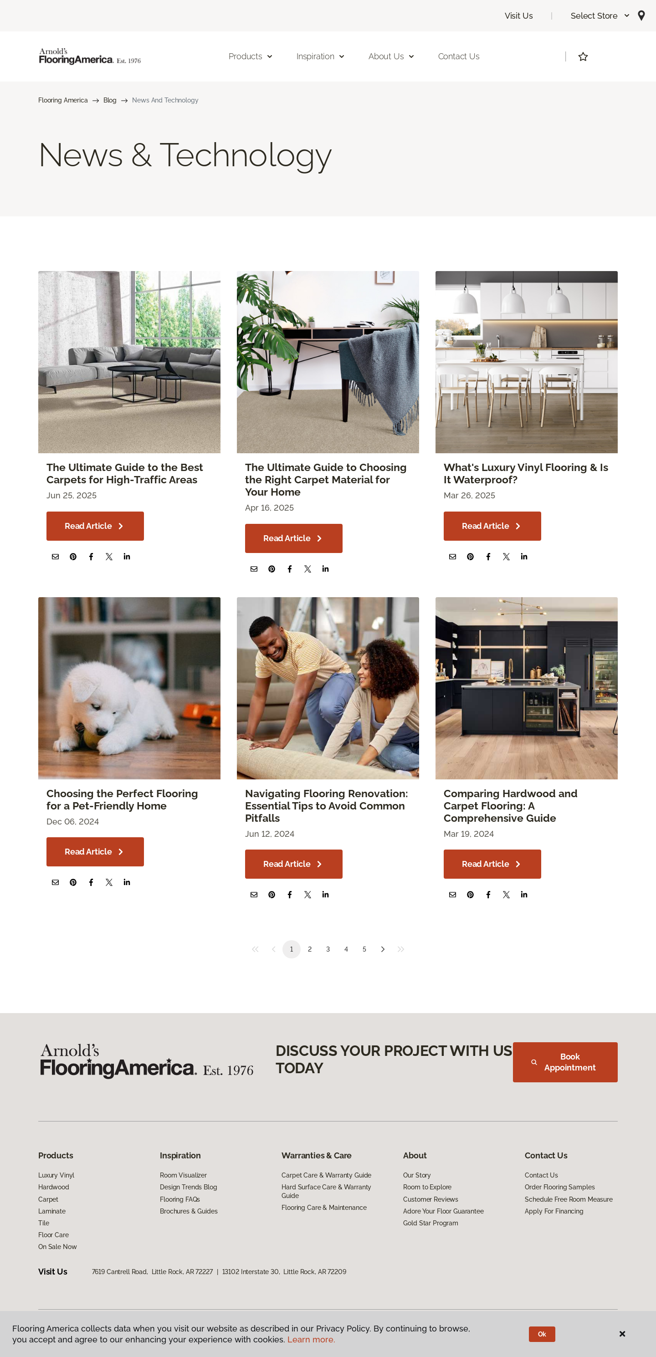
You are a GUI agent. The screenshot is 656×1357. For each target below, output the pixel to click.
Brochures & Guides (188, 1211)
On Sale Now (57, 1246)
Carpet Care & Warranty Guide (326, 1175)
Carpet (48, 1199)
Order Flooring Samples (559, 1187)
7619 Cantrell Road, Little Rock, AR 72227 (152, 1271)
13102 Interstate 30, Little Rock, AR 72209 (284, 1271)
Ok (542, 1334)
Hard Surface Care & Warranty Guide (326, 1191)
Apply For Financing (554, 1211)
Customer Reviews (430, 1199)
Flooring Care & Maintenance (324, 1207)
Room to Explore (427, 1187)
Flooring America (63, 100)
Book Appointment (563, 1062)
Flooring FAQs (180, 1199)
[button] (600, 15)
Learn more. (311, 1339)
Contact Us (459, 56)
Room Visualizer (183, 1175)
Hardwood (53, 1187)
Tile (43, 1223)
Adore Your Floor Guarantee (443, 1211)
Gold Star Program (430, 1223)
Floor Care (53, 1235)
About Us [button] (392, 56)
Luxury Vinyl (56, 1175)
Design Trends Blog (188, 1187)
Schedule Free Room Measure (568, 1199)
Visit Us (519, 15)
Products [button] (251, 56)
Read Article (95, 526)
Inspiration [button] (321, 56)
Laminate (52, 1211)
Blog (110, 100)
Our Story (417, 1175)
